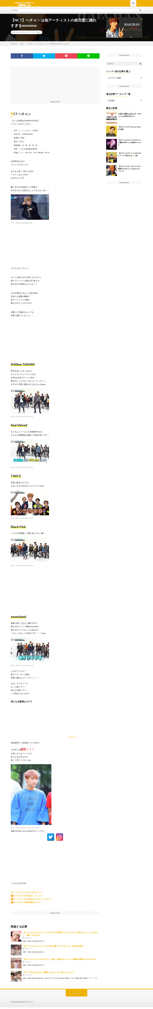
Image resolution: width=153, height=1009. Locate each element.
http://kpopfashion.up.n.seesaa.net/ (27, 829)
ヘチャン (33, 34)
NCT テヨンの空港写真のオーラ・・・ (29, 904)
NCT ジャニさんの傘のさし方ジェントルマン (32, 901)
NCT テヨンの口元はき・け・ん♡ (27, 897)
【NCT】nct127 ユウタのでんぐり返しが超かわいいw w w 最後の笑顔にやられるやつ (59, 961)
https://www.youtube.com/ (24, 224)
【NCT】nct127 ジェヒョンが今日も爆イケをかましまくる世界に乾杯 (53, 948)
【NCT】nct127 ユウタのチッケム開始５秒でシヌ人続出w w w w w (129, 144)
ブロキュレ (29, 1004)
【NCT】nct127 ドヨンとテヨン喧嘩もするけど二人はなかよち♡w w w (129, 170)
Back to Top (76, 995)
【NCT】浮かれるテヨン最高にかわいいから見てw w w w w (48, 974)
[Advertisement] (55, 85)
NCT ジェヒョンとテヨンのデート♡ (26, 894)
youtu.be (71, 739)
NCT (25, 34)
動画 (38, 34)
